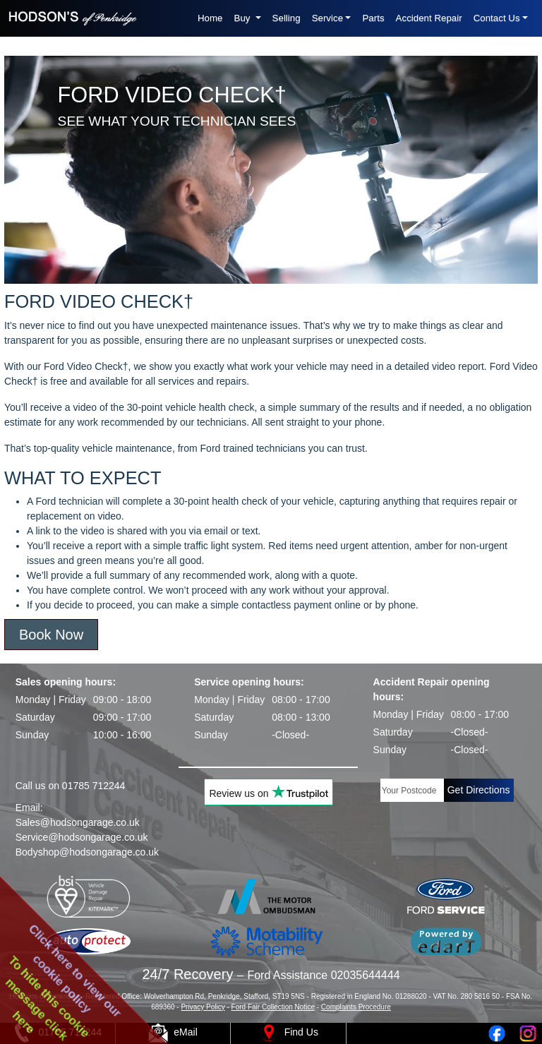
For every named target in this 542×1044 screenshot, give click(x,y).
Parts (373, 18)
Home (210, 18)
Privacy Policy (202, 1007)
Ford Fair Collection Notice (273, 1007)
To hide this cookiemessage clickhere (48, 998)
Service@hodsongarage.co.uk (82, 837)
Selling (286, 18)
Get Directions (478, 790)
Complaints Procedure (356, 1007)
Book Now (51, 634)
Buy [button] (243, 18)
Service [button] (327, 18)
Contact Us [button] (497, 18)
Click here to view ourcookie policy (75, 970)
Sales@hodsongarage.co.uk (78, 822)
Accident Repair (429, 18)
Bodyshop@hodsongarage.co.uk (87, 852)
